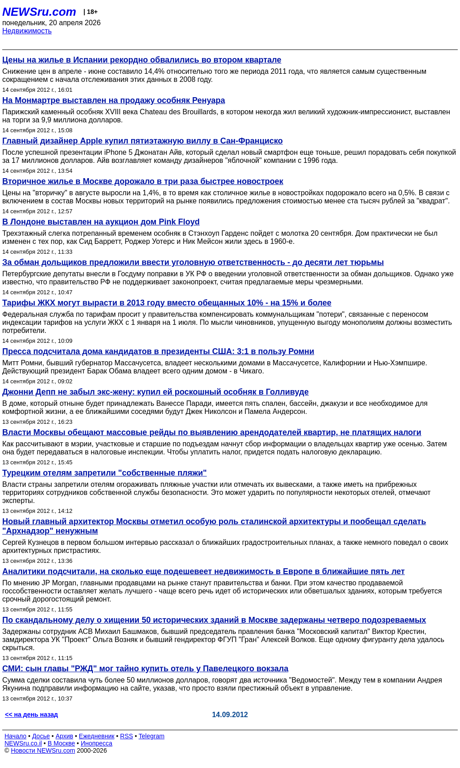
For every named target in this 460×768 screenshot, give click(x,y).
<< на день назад (31, 714)
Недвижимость (27, 31)
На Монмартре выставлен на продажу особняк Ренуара (113, 100)
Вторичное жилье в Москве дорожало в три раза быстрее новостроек (142, 181)
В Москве (61, 743)
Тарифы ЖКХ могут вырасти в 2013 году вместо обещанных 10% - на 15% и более (167, 302)
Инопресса (97, 743)
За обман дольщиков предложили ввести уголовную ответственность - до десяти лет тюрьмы (193, 262)
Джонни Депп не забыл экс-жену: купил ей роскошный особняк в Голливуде (155, 391)
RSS (126, 736)
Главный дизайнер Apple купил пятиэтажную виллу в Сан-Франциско (142, 140)
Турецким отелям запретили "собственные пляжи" (104, 472)
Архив (64, 736)
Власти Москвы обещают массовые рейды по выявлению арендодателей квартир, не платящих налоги (211, 432)
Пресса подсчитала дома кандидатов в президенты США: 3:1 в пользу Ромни (158, 351)
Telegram (152, 736)
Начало (15, 736)
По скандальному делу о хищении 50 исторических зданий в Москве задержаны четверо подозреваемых (214, 619)
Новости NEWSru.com (43, 750)
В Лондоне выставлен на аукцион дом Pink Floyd (100, 221)
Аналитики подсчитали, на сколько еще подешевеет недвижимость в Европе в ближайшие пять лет (203, 571)
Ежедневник (97, 736)
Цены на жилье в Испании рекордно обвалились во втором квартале (141, 59)
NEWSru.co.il (23, 743)
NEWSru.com (39, 11)
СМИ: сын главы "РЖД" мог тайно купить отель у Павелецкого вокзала (145, 668)
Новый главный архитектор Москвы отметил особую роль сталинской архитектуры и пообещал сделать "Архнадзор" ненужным (214, 526)
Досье (41, 736)
